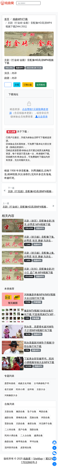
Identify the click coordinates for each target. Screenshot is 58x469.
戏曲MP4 (6, 9)
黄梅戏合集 (21, 417)
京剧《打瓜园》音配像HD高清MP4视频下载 (31, 191)
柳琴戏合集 (21, 441)
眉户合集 (22, 429)
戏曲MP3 (18, 9)
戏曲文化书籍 (24, 383)
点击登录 (41, 116)
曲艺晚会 (39, 9)
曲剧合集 (9, 441)
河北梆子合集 (45, 423)
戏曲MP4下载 (20, 19)
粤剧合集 (43, 411)
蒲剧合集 (34, 429)
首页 (6, 19)
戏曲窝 (27, 458)
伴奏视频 (37, 302)
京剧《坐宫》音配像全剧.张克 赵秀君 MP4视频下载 (39, 222)
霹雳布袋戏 (9, 383)
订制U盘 (28, 84)
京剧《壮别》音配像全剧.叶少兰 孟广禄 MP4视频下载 (39, 270)
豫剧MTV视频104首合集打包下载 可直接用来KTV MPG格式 (39, 312)
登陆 (54, 3)
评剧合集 (45, 417)
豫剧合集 (20, 411)
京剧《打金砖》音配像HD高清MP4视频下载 (26, 206)
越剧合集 (9, 417)
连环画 (30, 389)
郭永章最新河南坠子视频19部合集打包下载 (39, 344)
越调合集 (38, 435)
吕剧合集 (20, 423)
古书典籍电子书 (41, 383)
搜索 (43, 3)
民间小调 (20, 389)
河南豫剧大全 (10, 395)
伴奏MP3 (51, 9)
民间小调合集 (11, 435)
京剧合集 (9, 411)
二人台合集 (25, 435)
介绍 (17, 84)
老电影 (29, 9)
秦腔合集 (32, 423)
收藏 (8, 84)
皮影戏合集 (25, 447)
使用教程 (41, 84)
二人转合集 (10, 429)
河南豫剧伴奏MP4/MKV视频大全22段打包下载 (39, 296)
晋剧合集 (9, 423)
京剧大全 (41, 389)
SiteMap (38, 458)
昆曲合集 (34, 417)
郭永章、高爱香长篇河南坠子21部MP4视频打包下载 (39, 328)
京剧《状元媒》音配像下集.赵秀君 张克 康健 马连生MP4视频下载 (39, 238)
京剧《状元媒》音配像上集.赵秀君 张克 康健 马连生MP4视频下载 (39, 254)
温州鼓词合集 (11, 447)
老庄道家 (8, 389)
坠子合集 (32, 411)
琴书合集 (34, 441)
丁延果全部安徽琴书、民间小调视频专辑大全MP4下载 (39, 360)
